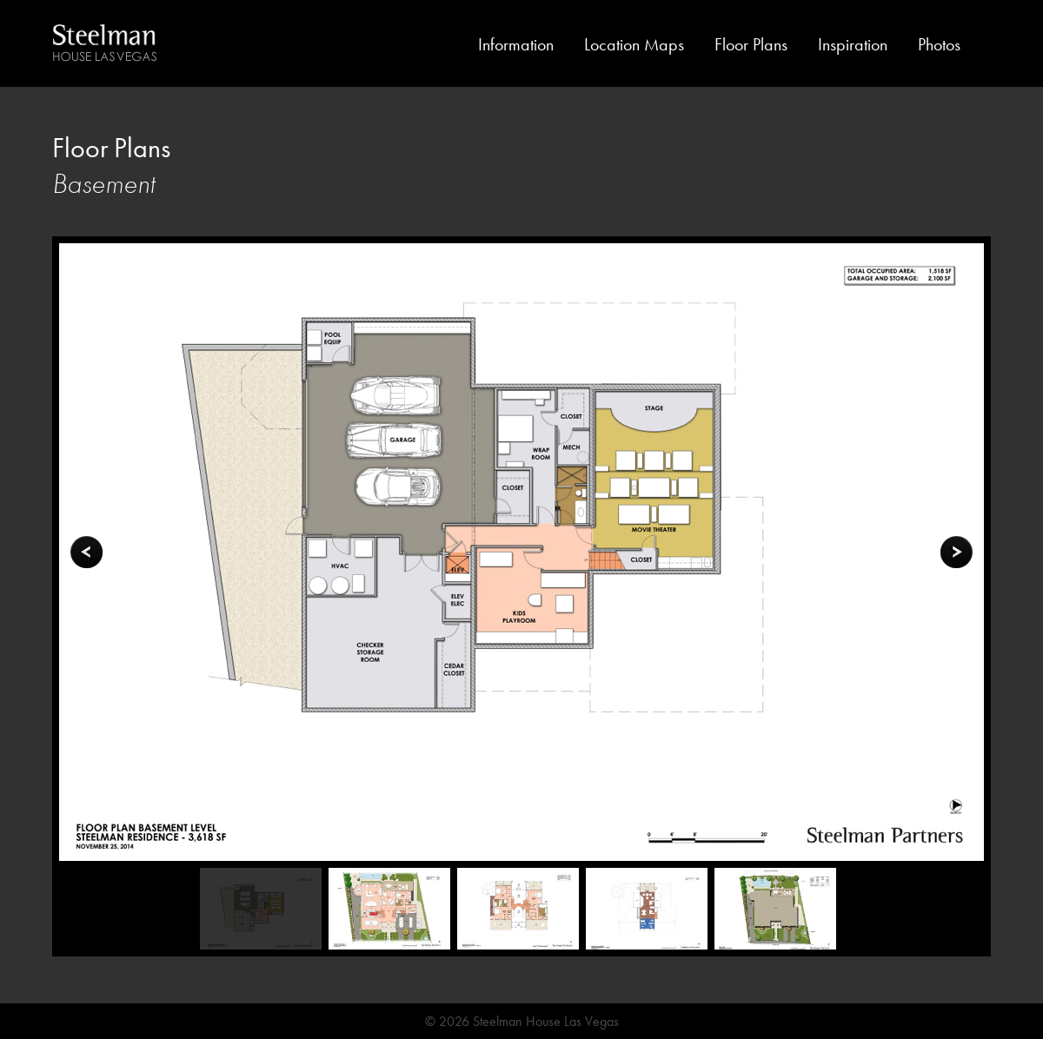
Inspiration (852, 44)
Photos (939, 44)
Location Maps (634, 44)
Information (516, 44)
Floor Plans (750, 44)
